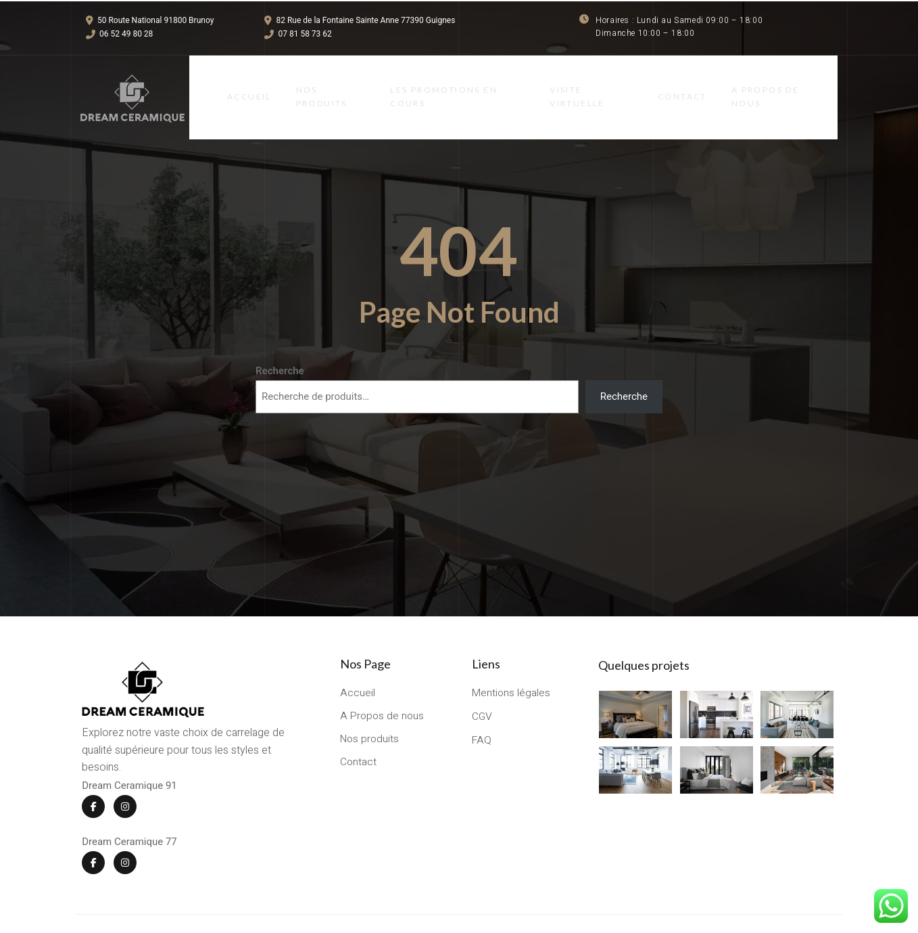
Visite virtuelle (580, 83)
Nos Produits (313, 83)
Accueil (238, 84)
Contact (690, 84)
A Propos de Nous (776, 83)
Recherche (280, 344)
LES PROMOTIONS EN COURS (441, 83)
